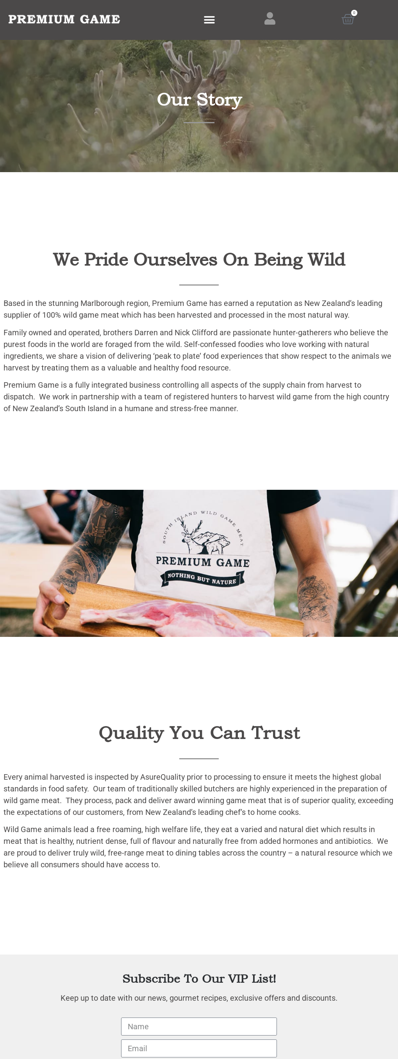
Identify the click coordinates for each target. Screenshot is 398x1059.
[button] (209, 20)
